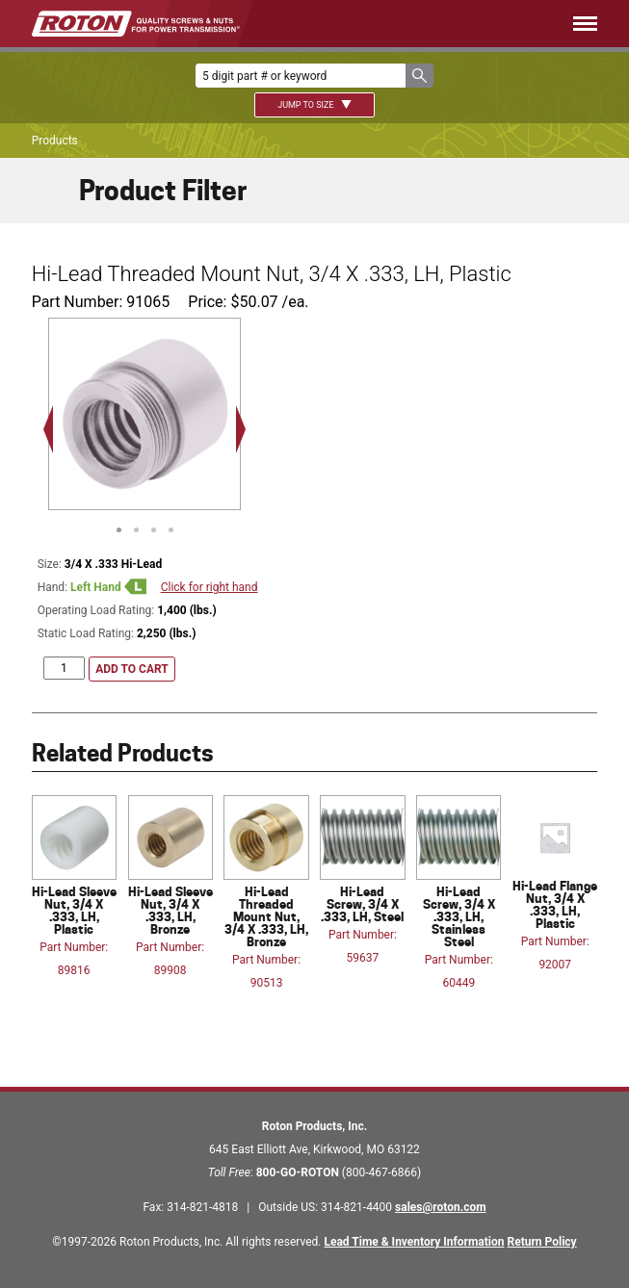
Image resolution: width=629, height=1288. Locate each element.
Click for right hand (209, 587)
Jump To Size (314, 105)
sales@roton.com (440, 1207)
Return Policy (542, 1242)
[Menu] (447, 23)
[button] (419, 76)
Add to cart (132, 669)
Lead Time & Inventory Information (414, 1242)
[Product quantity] (64, 668)
